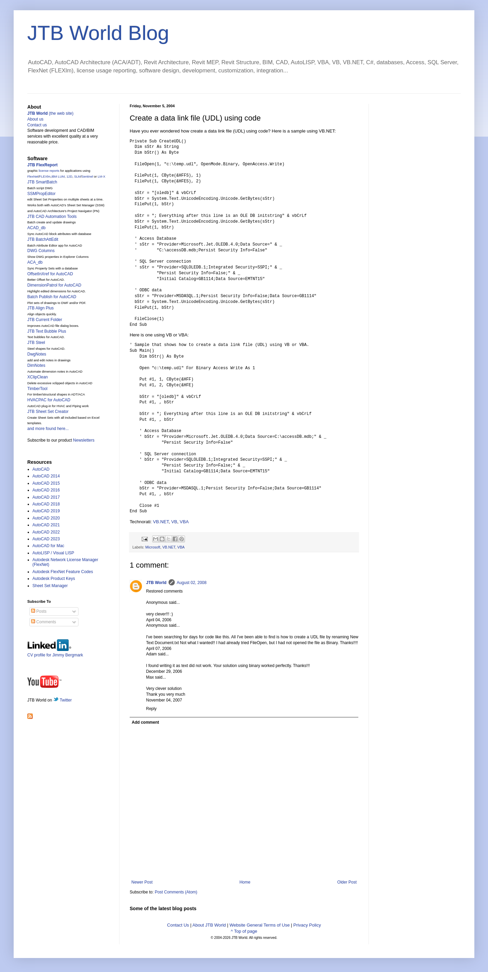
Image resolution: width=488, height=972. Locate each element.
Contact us (37, 125)
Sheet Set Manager (50, 585)
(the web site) (50, 113)
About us (35, 119)
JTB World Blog (98, 33)
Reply (151, 708)
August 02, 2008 (191, 582)
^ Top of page (244, 931)
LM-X (101, 176)
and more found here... (48, 428)
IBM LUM (58, 176)
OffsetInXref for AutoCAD (50, 274)
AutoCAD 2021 (46, 525)
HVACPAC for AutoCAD (48, 400)
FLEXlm (45, 176)
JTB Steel (36, 342)
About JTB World (209, 925)
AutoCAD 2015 (46, 483)
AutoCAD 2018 (46, 504)
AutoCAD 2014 (46, 476)
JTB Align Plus (40, 308)
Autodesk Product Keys (53, 578)
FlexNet (32, 176)
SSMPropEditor (41, 193)
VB (174, 521)
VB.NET (161, 521)
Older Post (347, 882)
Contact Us (178, 925)
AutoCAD (40, 469)
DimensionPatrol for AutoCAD (54, 285)
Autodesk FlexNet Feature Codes (62, 571)
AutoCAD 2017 (46, 497)
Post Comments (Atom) (176, 892)
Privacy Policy (307, 925)
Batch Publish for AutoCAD (51, 296)
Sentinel (87, 176)
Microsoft (152, 547)
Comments (43, 622)
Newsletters (84, 440)
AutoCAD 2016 (46, 490)
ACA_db (35, 262)
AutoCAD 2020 (46, 518)
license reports (49, 170)
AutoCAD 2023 (46, 539)
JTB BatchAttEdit (42, 239)
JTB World (156, 582)
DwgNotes (36, 354)
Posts (38, 611)
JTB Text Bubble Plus (46, 331)
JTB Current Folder (44, 319)
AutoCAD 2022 (46, 532)
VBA (184, 521)
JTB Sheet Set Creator (48, 411)
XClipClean (37, 377)
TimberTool (37, 388)
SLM (77, 176)
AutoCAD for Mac (48, 545)
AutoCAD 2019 (46, 511)
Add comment (145, 722)
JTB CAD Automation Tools (52, 216)
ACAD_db (36, 227)
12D (69, 176)
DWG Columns (41, 250)
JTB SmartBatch (42, 182)
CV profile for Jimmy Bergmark (55, 652)
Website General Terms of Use (259, 925)
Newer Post (142, 882)
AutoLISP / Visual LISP (53, 553)
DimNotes (36, 365)
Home (245, 882)
